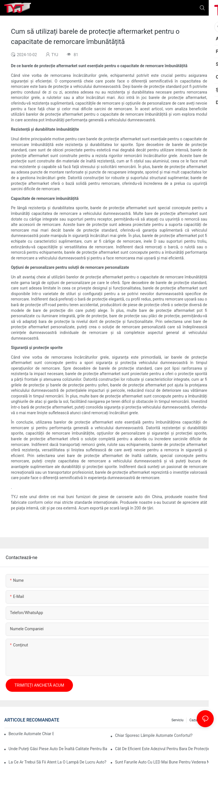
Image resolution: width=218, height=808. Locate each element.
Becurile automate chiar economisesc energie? (31, 733)
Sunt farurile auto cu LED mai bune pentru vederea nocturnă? (164, 762)
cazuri (194, 720)
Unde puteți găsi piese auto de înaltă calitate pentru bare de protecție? (58, 748)
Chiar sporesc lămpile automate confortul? (153, 735)
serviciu (177, 720)
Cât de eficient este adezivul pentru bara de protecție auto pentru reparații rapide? (164, 748)
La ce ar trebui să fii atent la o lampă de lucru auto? (57, 762)
